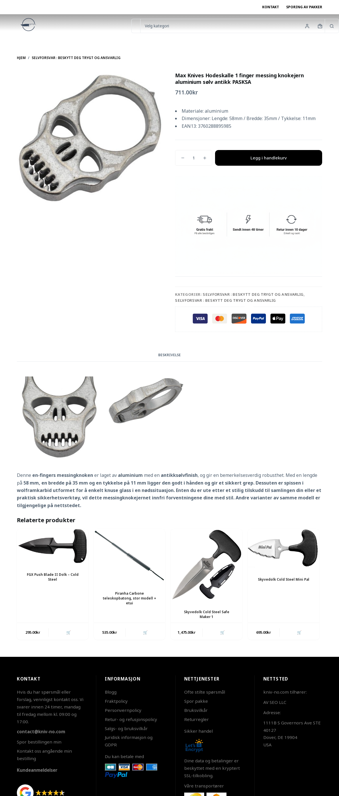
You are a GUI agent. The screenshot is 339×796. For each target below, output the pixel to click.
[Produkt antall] (193, 158)
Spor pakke (196, 701)
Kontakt (270, 7)
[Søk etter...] (135, 26)
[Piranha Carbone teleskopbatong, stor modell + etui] (129, 555)
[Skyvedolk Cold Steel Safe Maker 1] (206, 564)
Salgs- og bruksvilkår (126, 728)
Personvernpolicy (123, 710)
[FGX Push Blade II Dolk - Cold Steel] (52, 546)
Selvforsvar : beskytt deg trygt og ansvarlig (253, 294)
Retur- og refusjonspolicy (131, 719)
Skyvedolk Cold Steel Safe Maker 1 (206, 614)
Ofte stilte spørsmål (204, 692)
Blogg (111, 692)
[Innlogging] (307, 26)
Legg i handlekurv (268, 158)
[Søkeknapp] (332, 26)
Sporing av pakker (304, 7)
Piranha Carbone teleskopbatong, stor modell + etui (129, 598)
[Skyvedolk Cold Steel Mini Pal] (283, 548)
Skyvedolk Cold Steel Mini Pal (283, 579)
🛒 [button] (68, 632)
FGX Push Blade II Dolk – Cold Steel (53, 577)
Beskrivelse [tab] (169, 355)
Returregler (196, 719)
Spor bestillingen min (39, 742)
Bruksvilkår (196, 710)
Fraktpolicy (116, 701)
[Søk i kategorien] (232, 26)
